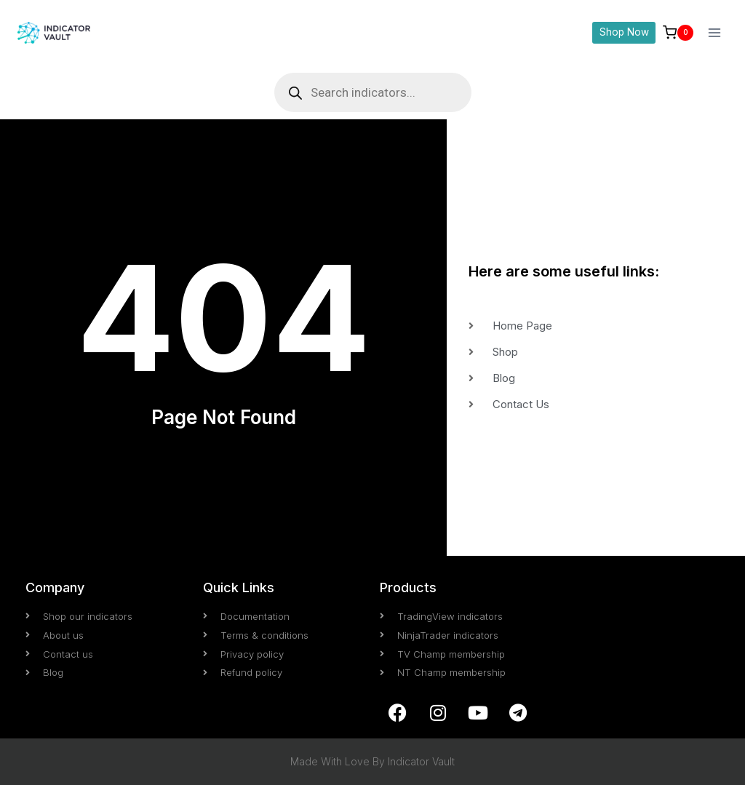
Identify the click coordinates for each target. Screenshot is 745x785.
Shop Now (624, 32)
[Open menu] (714, 32)
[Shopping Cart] (678, 33)
